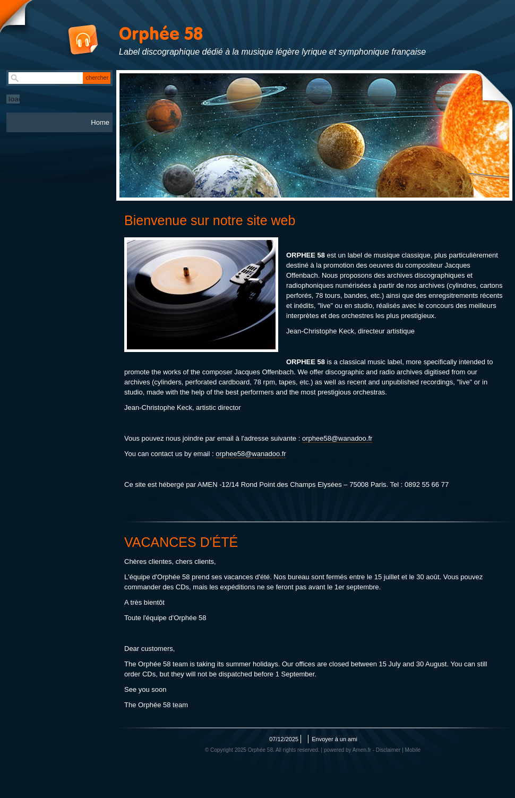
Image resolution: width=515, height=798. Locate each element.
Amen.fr (362, 750)
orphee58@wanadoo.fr (337, 438)
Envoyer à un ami (334, 739)
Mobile (412, 750)
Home (100, 122)
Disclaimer (388, 750)
